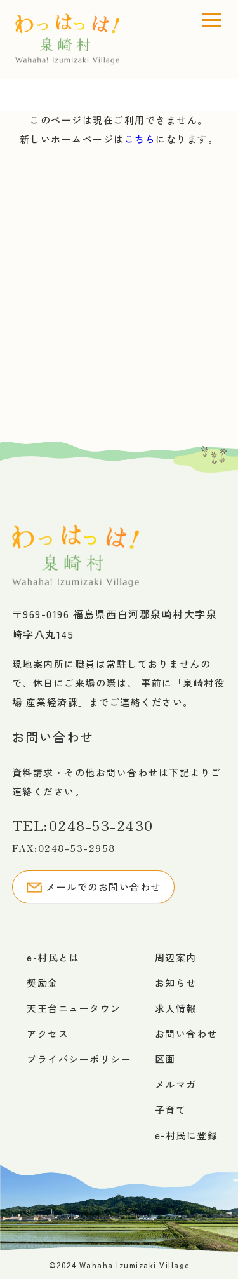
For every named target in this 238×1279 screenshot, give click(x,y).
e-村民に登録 (186, 1135)
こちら (140, 138)
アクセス (48, 1033)
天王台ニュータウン (74, 1008)
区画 (165, 1059)
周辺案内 (176, 957)
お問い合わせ (186, 1033)
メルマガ (176, 1084)
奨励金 (42, 982)
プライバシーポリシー (79, 1059)
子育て (171, 1109)
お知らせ (176, 982)
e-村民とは (53, 957)
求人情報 (176, 1008)
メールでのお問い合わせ (93, 887)
